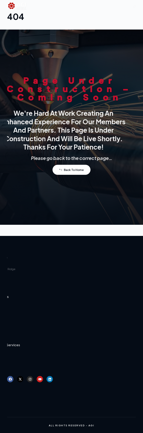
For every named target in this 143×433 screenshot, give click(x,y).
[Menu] (134, 6)
